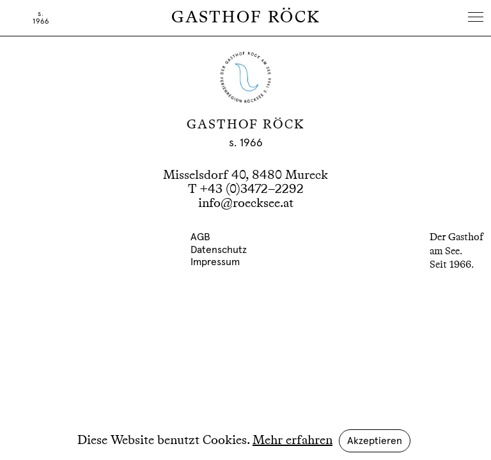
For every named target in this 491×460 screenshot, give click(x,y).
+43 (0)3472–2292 (251, 189)
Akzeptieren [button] (374, 441)
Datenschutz (219, 250)
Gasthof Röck (245, 18)
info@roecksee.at (245, 203)
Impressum (215, 262)
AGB (200, 237)
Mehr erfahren (292, 440)
